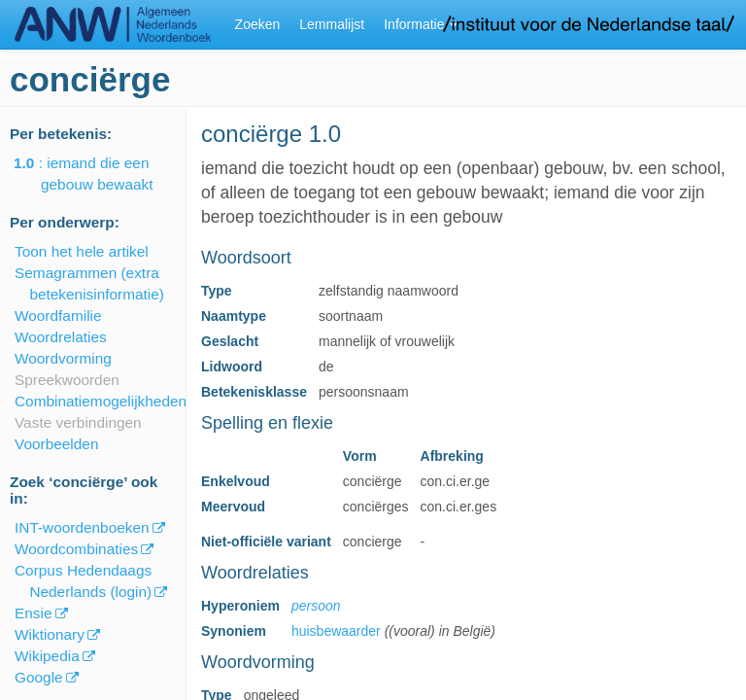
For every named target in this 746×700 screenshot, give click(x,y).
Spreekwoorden (67, 379)
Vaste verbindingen (78, 422)
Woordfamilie (58, 315)
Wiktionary (50, 634)
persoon (316, 605)
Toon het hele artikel (82, 251)
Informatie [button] (421, 24)
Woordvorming (63, 358)
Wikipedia (47, 656)
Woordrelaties (61, 337)
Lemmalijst (331, 24)
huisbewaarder (336, 631)
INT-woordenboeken (82, 527)
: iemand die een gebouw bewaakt (97, 173)
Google (39, 677)
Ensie (33, 613)
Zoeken (258, 24)
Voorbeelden (56, 444)
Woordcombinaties (76, 549)
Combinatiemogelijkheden (100, 401)
